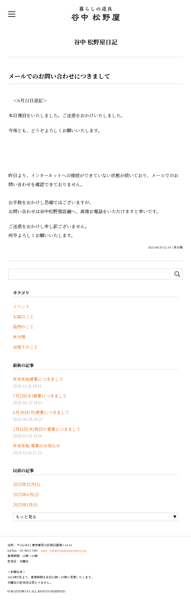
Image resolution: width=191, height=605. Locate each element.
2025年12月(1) (26, 484)
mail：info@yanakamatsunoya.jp (64, 550)
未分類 (178, 247)
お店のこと (23, 317)
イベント (21, 306)
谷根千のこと (25, 347)
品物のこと (23, 326)
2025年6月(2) (26, 494)
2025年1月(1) (25, 505)
